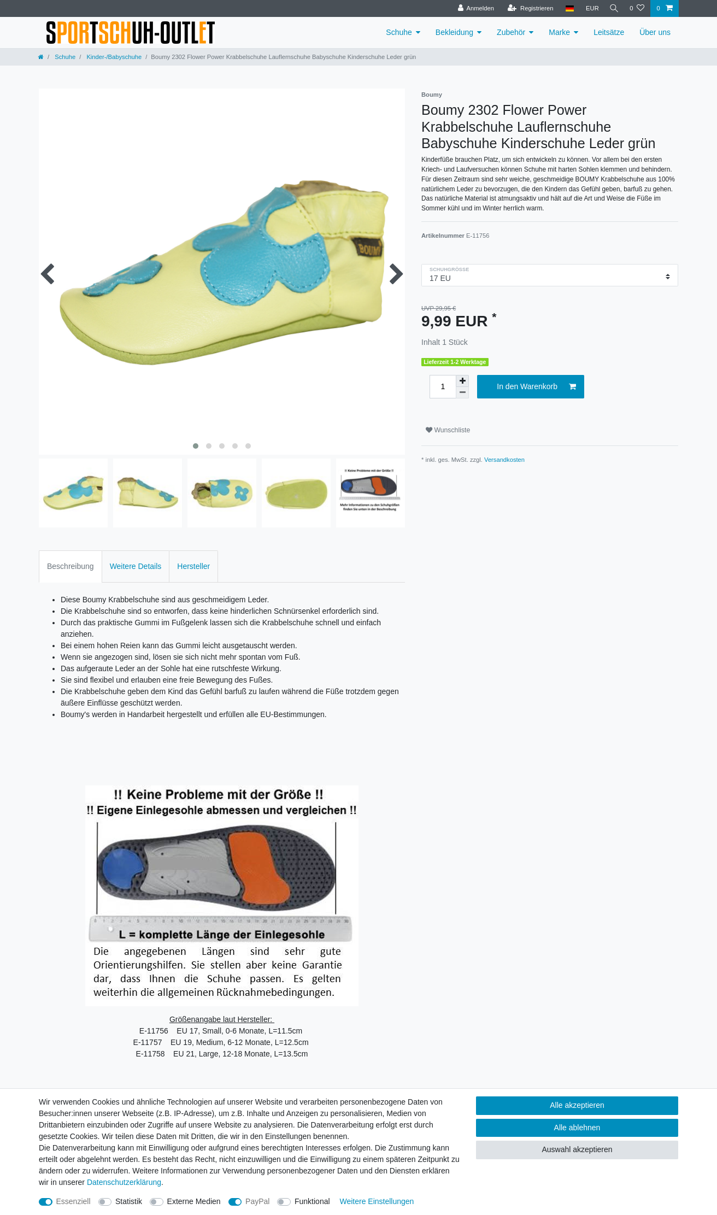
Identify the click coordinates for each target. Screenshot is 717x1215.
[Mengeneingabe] (443, 386)
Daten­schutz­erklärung (124, 1182)
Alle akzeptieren (577, 1105)
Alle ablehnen (577, 1127)
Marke (559, 32)
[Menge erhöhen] (462, 381)
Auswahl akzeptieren (577, 1149)
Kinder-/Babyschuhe (113, 57)
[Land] (566, 8)
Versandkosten (504, 459)
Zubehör (511, 32)
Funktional (312, 1201)
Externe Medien (194, 1201)
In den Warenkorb (536, 387)
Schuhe (399, 32)
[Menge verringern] (462, 392)
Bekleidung (454, 32)
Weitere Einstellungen (376, 1201)
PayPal (257, 1201)
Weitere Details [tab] (136, 566)
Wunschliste (448, 430)
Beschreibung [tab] (70, 566)
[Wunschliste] (637, 8)
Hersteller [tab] (193, 566)
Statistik (128, 1201)
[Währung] (589, 8)
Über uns (655, 32)
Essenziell (73, 1201)
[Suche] (613, 8)
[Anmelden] (473, 8)
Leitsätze (608, 32)
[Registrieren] (527, 8)
